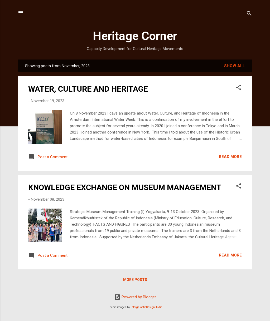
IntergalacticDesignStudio (146, 307)
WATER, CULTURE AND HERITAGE (88, 88)
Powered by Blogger (135, 297)
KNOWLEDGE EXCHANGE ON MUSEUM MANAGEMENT (124, 187)
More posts (135, 280)
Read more (230, 156)
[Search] (249, 14)
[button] (238, 88)
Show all (234, 65)
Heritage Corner (135, 36)
